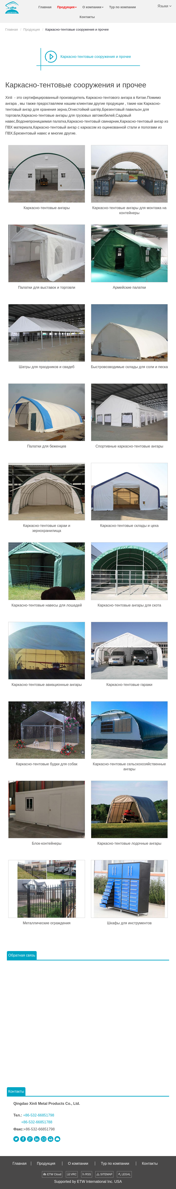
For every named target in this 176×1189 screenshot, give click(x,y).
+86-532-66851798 (38, 1115)
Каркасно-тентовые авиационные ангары (47, 685)
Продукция (31, 29)
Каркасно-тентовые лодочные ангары (129, 843)
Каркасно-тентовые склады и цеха (129, 526)
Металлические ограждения (47, 923)
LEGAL (124, 1174)
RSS (86, 1174)
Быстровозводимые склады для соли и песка (129, 367)
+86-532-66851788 (36, 1122)
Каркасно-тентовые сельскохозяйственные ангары (129, 766)
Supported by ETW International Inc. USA (88, 1182)
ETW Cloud (52, 1174)
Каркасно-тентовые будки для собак (46, 764)
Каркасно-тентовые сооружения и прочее (95, 57)
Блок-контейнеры (46, 843)
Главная (11, 29)
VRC (72, 1174)
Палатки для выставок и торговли (46, 287)
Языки (165, 5)
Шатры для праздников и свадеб (46, 367)
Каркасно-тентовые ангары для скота (129, 605)
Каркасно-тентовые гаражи (129, 685)
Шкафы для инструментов (129, 923)
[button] (67, 7)
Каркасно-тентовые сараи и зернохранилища (46, 528)
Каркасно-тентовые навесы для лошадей (46, 605)
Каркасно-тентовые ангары (47, 208)
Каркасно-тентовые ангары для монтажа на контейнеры (129, 210)
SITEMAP (104, 1174)
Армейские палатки (129, 287)
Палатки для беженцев (46, 446)
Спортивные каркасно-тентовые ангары (129, 446)
